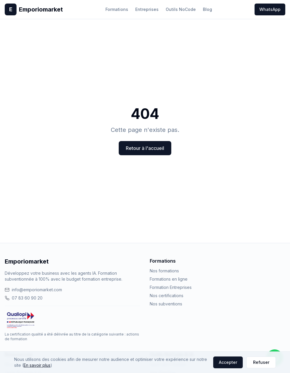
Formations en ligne (169, 279)
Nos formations (164, 270)
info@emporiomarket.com (33, 289)
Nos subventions (166, 303)
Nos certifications (166, 295)
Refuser (261, 362)
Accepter (228, 362)
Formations (116, 9)
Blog (207, 9)
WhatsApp (270, 9)
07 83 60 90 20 (24, 297)
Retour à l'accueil (145, 148)
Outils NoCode (181, 9)
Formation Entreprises (171, 287)
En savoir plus (37, 365)
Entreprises (147, 9)
